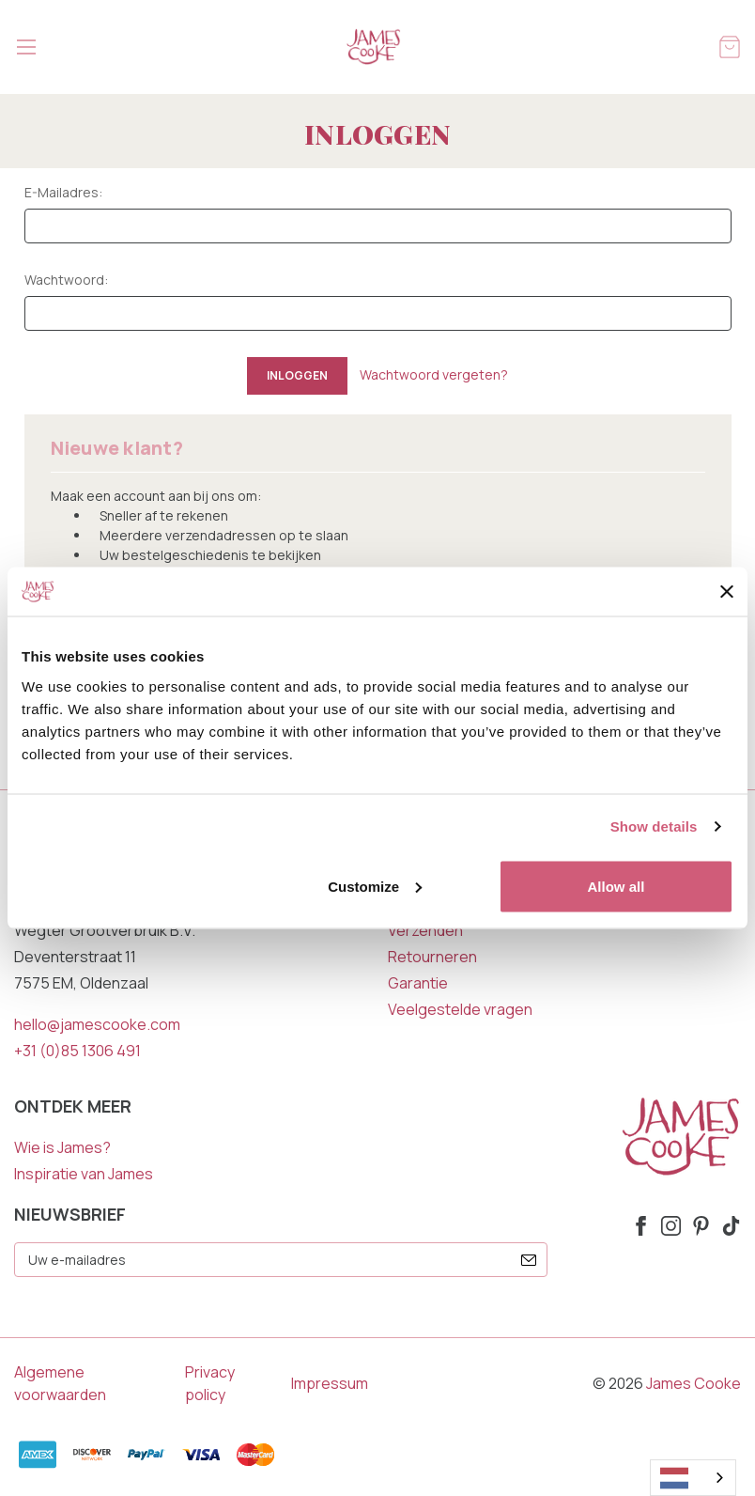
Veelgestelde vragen (460, 1009)
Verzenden (425, 930)
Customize (375, 886)
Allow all (616, 886)
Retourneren (432, 956)
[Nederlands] (693, 1477)
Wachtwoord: (66, 279)
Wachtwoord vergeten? (434, 374)
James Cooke (693, 1383)
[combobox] (693, 1477)
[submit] (528, 1260)
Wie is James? (62, 1147)
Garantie (418, 983)
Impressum (329, 1383)
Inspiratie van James (83, 1173)
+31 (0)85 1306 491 (77, 1050)
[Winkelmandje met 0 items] (729, 46)
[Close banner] (726, 592)
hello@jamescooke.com (97, 1024)
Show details (654, 826)
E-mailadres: (63, 192)
